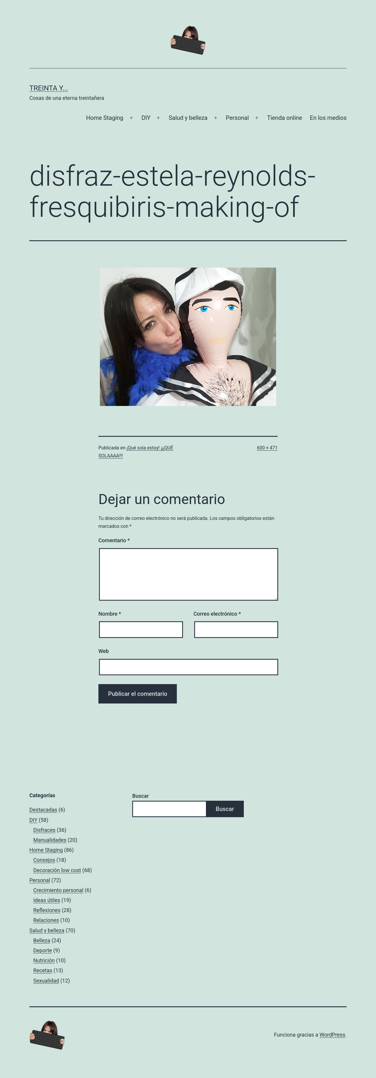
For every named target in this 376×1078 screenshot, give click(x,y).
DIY (146, 117)
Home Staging (104, 117)
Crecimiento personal (58, 890)
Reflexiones (47, 910)
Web (103, 651)
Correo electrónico (217, 614)
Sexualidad (46, 981)
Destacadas (43, 810)
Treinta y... (48, 88)
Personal (237, 117)
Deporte (42, 950)
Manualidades (49, 840)
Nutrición (44, 960)
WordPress (332, 1035)
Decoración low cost (57, 870)
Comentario (114, 540)
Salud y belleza (188, 117)
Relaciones (46, 920)
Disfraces (44, 830)
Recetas (42, 970)
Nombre (109, 614)
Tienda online (284, 117)
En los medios (328, 117)
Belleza (41, 940)
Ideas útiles (46, 900)
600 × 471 (267, 448)
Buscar (140, 796)
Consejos (44, 860)
